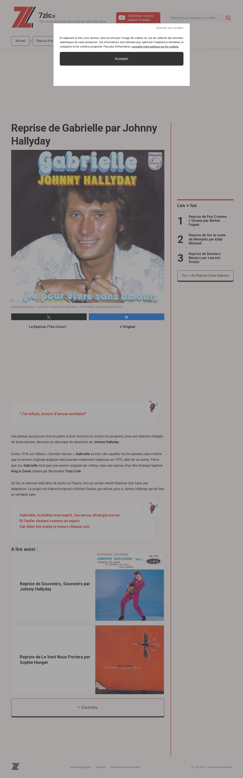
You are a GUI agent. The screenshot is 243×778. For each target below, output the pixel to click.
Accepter (121, 59)
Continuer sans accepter (169, 27)
